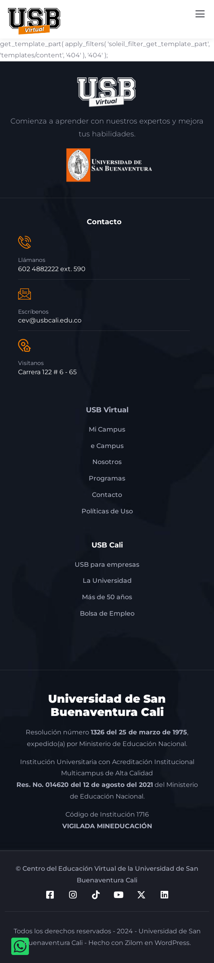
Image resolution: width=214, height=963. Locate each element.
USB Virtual (107, 409)
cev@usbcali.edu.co (50, 320)
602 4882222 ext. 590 (52, 269)
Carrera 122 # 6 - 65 (47, 372)
